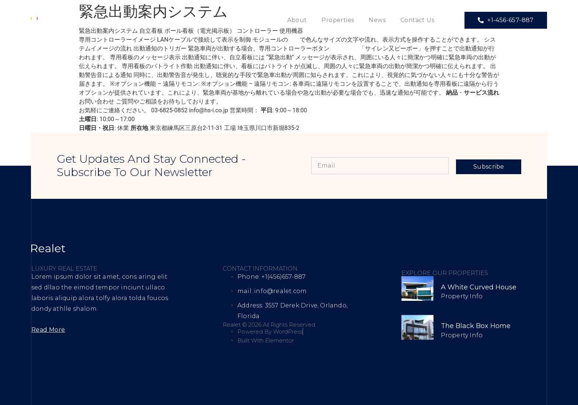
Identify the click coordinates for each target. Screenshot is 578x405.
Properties (337, 20)
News (377, 20)
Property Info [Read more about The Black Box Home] (462, 335)
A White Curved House (478, 287)
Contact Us (417, 20)
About (297, 20)
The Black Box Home (476, 326)
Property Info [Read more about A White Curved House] (462, 296)
